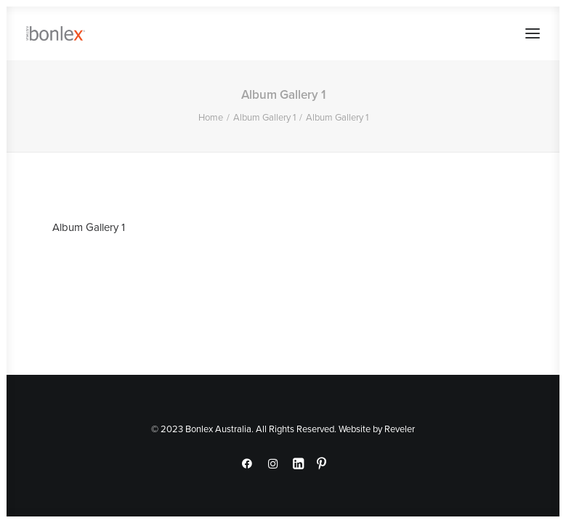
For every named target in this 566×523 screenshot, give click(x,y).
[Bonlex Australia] (55, 33)
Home (210, 116)
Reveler (399, 428)
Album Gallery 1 (264, 116)
